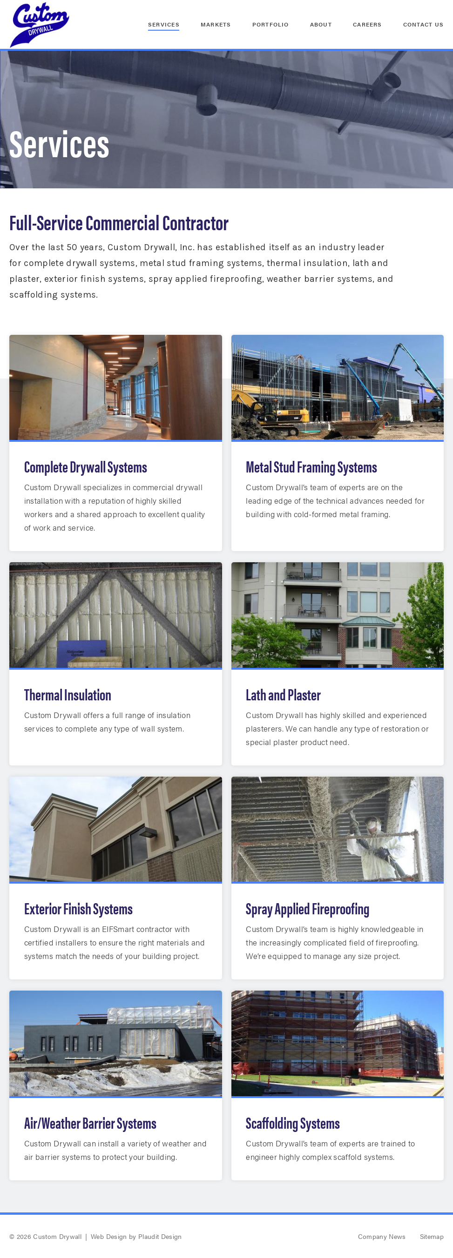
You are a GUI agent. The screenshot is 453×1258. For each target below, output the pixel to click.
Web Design (109, 1236)
